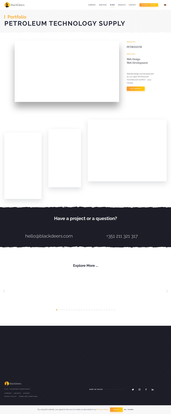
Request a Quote (149, 5)
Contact (132, 5)
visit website (135, 88)
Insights (122, 5)
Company (92, 5)
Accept (116, 409)
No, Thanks (128, 409)
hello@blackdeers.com (49, 236)
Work (112, 5)
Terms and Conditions (28, 396)
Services (103, 5)
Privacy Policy (10, 396)
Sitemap (26, 393)
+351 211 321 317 (122, 236)
